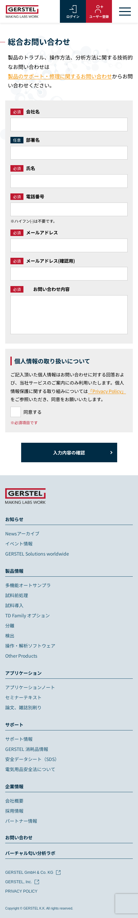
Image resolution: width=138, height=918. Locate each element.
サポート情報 (19, 739)
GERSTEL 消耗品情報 (26, 749)
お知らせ (14, 519)
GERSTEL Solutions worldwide (37, 553)
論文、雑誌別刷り (23, 707)
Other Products (21, 655)
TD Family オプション (27, 615)
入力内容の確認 (69, 452)
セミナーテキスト (23, 697)
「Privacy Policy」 (107, 391)
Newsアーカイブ (22, 533)
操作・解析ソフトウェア (30, 645)
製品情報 (14, 571)
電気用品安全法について (30, 769)
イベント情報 (19, 543)
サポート (14, 724)
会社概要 (14, 800)
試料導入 (14, 605)
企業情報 (14, 786)
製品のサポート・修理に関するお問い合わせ (60, 76)
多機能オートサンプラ (28, 585)
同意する (32, 412)
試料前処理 (16, 595)
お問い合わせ (19, 837)
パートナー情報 (21, 821)
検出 (9, 635)
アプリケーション (23, 673)
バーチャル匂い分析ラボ (30, 853)
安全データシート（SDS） (32, 759)
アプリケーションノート (30, 687)
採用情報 (14, 810)
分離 (9, 625)
